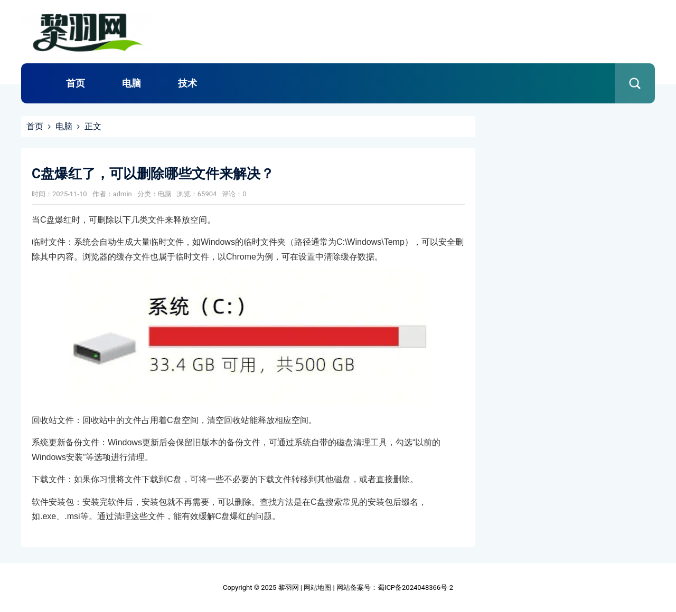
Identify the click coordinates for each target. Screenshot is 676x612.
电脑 (131, 83)
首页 (75, 83)
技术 (187, 83)
